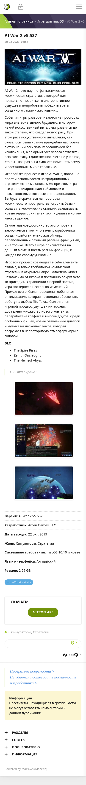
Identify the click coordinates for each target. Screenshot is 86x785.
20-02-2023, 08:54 (16, 42)
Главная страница (19, 21)
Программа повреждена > (32, 671)
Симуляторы (21, 632)
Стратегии (41, 632)
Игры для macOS (50, 21)
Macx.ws (27, 769)
